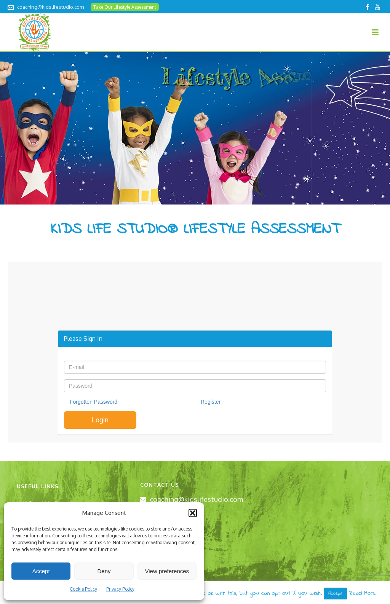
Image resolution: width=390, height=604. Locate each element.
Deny (103, 571)
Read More (362, 593)
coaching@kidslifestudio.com (50, 7)
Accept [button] (335, 593)
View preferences (167, 571)
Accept (41, 571)
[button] (193, 513)
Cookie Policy (83, 589)
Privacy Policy (120, 589)
